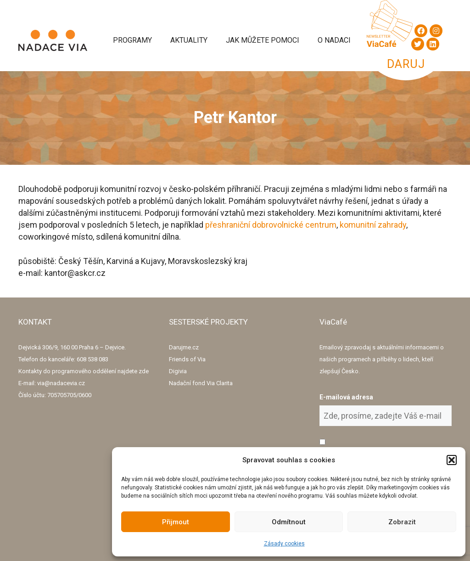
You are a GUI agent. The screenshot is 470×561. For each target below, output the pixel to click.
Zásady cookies (284, 543)
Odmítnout (289, 522)
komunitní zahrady (373, 225)
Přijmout (175, 522)
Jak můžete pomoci (262, 40)
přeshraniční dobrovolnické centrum (270, 225)
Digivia (178, 371)
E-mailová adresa (346, 397)
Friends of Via (187, 359)
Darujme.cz (184, 347)
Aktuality (188, 40)
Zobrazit (402, 522)
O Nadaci (334, 40)
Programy (132, 40)
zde (144, 371)
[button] (451, 460)
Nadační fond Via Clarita (201, 383)
